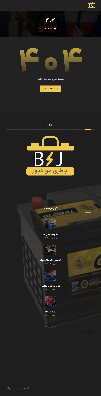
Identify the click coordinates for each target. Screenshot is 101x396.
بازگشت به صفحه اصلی (50, 88)
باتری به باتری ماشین (50, 286)
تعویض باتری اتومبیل (50, 260)
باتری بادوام (50, 312)
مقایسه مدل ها (50, 235)
